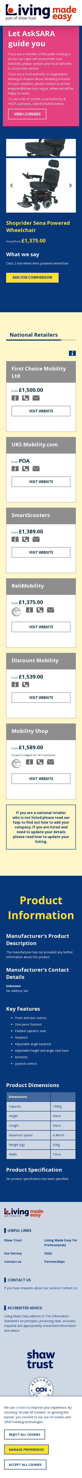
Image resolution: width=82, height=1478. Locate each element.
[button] (11, 185)
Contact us (12, 1262)
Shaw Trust (13, 1240)
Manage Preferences (26, 1449)
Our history (13, 1253)
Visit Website (41, 411)
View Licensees (27, 114)
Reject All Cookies (24, 1434)
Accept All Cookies (25, 1465)
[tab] (33, 331)
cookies (21, 1407)
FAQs (48, 1253)
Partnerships (54, 1262)
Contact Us (69, 1288)
